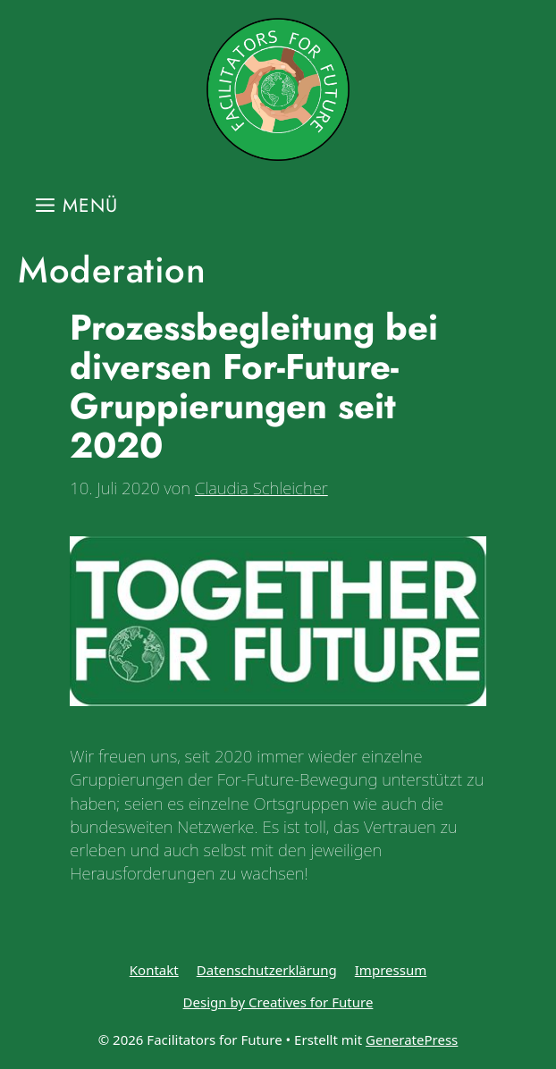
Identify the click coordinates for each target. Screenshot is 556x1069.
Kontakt (154, 970)
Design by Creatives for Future (278, 1002)
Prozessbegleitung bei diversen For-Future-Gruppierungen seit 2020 (254, 386)
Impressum (390, 970)
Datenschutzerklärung (267, 970)
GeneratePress (412, 1039)
